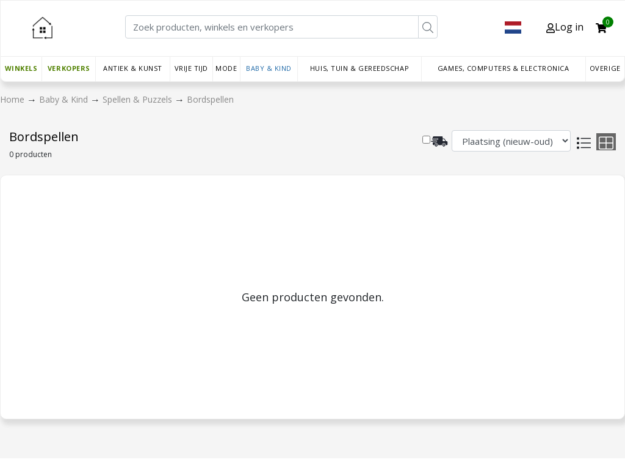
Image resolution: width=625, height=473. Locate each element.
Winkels (21, 68)
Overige (605, 68)
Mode (226, 68)
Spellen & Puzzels (139, 99)
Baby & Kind (269, 68)
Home (13, 99)
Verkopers (69, 68)
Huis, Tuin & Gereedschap (359, 68)
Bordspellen (210, 99)
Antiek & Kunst (132, 68)
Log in (564, 27)
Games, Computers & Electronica (503, 68)
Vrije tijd (192, 68)
